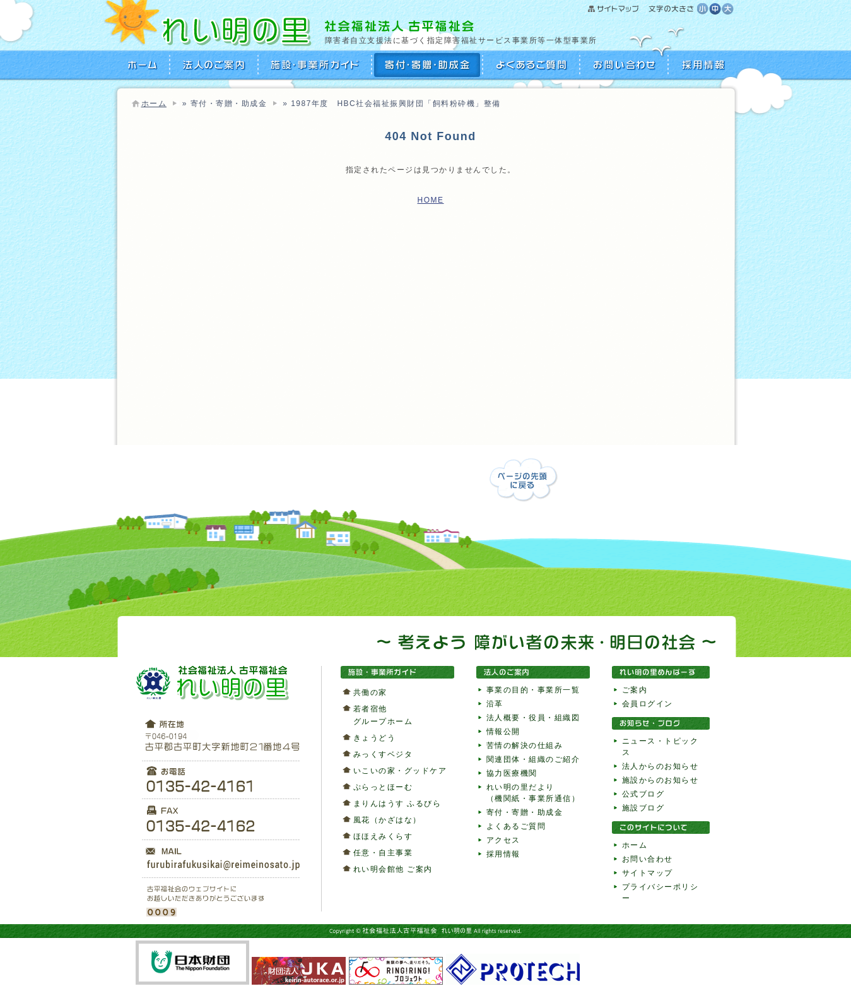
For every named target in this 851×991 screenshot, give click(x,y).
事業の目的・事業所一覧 (533, 689)
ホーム (154, 103)
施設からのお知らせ (660, 780)
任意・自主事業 (383, 852)
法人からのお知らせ (660, 766)
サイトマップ (642, 9)
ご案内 (635, 689)
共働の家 (370, 692)
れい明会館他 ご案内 (393, 869)
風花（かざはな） (387, 820)
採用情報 (702, 65)
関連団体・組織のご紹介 (533, 759)
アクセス (503, 840)
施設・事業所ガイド (315, 65)
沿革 (494, 703)
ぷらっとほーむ (383, 787)
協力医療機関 (511, 773)
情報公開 (503, 731)
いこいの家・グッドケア (400, 770)
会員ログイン (647, 703)
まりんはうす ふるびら (397, 803)
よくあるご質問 (531, 65)
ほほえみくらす (383, 836)
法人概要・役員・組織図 (533, 717)
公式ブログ (643, 794)
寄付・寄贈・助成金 (427, 65)
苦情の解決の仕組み (524, 745)
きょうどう (374, 737)
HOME (143, 65)
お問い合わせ (624, 65)
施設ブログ (643, 808)
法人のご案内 (214, 65)
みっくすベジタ (383, 754)
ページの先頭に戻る (523, 480)
